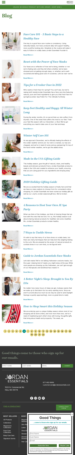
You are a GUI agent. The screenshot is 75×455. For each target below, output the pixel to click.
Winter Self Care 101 (36, 136)
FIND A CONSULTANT (12, 406)
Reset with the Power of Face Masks (45, 62)
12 (47, 331)
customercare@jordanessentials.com (56, 385)
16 (62, 331)
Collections (7, 423)
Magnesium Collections (7, 426)
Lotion (23, 427)
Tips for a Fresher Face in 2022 (42, 85)
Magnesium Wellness (25, 420)
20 (36, 335)
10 (39, 331)
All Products (7, 420)
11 (43, 331)
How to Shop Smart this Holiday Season (47, 306)
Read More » (28, 55)
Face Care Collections (7, 431)
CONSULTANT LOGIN (64, 407)
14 (54, 331)
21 (39, 335)
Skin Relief (25, 424)
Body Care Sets (8, 435)
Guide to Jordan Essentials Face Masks (47, 256)
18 (70, 331)
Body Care (26, 416)
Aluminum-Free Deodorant (26, 437)
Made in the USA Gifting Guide (41, 159)
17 (66, 331)
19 (32, 335)
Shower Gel (25, 434)
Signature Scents (9, 438)
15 (58, 331)
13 (51, 331)
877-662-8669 (48, 382)
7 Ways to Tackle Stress (37, 233)
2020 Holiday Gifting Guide (40, 182)
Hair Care (24, 441)
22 (43, 335)
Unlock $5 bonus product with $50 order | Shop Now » (37, 7)
